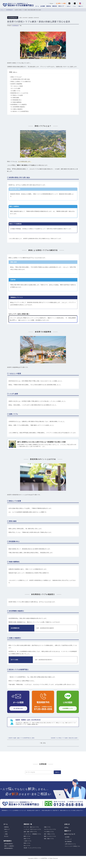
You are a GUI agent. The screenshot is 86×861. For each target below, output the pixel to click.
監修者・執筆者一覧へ (32, 724)
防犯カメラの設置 (17, 95)
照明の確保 (15, 97)
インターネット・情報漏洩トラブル (32, 834)
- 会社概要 (66, 837)
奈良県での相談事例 (16, 83)
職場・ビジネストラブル (50, 836)
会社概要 (42, 6)
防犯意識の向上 (16, 100)
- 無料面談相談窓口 (8, 848)
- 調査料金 (6, 827)
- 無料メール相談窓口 (9, 846)
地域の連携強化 (16, 102)
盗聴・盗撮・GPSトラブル (30, 831)
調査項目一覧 (28, 824)
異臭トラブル (27, 838)
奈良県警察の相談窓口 (18, 106)
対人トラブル (27, 845)
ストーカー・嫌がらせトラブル (31, 827)
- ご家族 (6, 834)
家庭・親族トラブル (49, 838)
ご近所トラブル (27, 840)
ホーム (37, 6)
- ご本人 (6, 831)
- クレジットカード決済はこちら (72, 846)
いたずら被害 (15, 88)
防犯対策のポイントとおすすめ (19, 93)
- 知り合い (6, 836)
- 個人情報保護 (68, 841)
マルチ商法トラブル (49, 831)
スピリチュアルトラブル (50, 829)
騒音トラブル (27, 836)
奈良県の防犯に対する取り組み (20, 79)
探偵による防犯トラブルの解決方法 (20, 81)
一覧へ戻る (43, 743)
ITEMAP (51, 3)
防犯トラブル (27, 843)
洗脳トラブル (47, 827)
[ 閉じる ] (15, 72)
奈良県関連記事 (15, 25)
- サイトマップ (68, 839)
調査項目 (54, 6)
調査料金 (48, 6)
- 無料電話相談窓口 (8, 843)
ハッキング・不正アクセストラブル (32, 829)
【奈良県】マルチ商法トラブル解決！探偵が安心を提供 (65, 737)
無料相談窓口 (8, 841)
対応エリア (61, 6)
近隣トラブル (15, 90)
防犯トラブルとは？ (16, 77)
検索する (57, 772)
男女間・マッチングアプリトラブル (32, 847)
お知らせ (69, 6)
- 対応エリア (7, 829)
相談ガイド (80, 6)
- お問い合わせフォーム (70, 843)
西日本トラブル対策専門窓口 (20, 111)
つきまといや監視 (17, 86)
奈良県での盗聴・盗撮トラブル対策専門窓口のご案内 (20, 737)
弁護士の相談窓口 (17, 109)
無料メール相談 (62, 3)
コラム (74, 6)
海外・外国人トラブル (49, 834)
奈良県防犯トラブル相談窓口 (18, 104)
